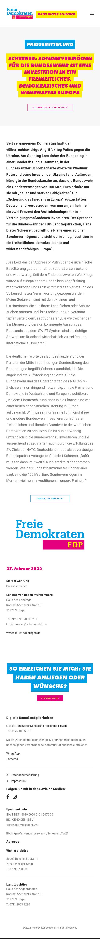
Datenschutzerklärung (25, 775)
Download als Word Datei (50, 107)
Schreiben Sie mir (50, 698)
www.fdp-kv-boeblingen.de (23, 633)
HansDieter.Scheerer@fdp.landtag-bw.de (41, 726)
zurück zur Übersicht (50, 498)
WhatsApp (13, 753)
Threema (12, 759)
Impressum (18, 781)
